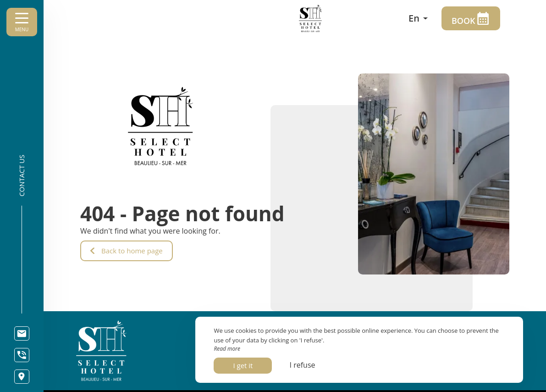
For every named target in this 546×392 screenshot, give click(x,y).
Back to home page (126, 250)
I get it (243, 365)
